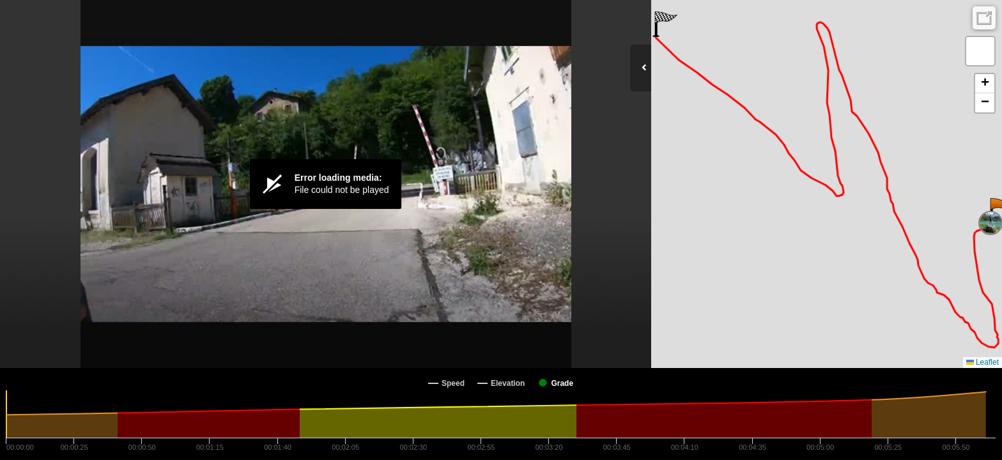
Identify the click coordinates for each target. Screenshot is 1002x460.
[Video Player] (325, 184)
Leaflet (982, 362)
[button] (664, 24)
